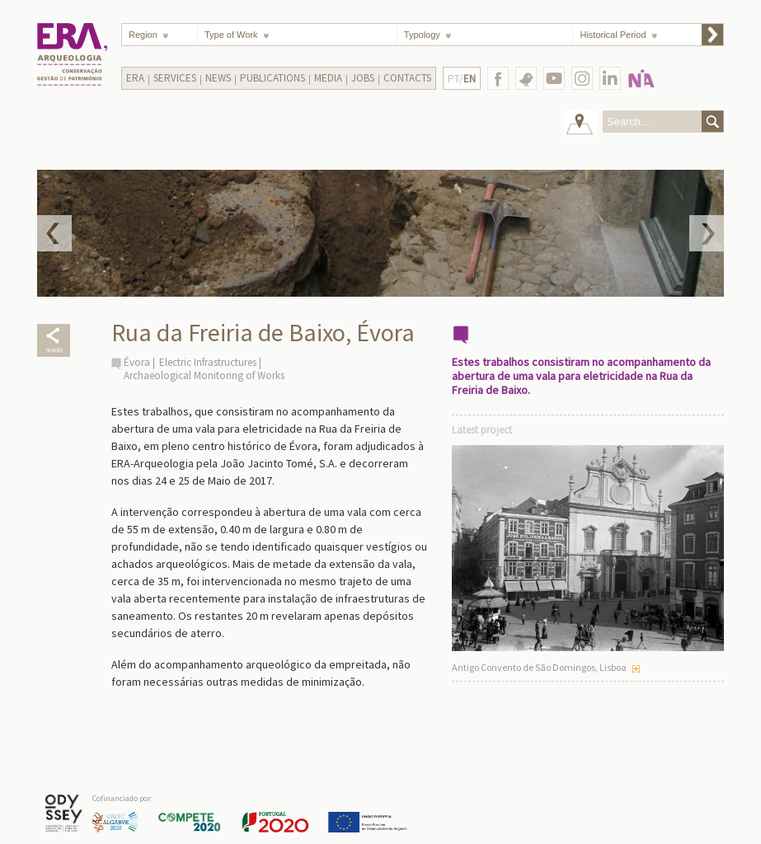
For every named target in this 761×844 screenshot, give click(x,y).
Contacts (407, 78)
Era (135, 78)
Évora (137, 362)
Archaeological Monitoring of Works (204, 375)
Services (174, 78)
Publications (272, 78)
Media (328, 78)
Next (706, 233)
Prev (54, 233)
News (218, 78)
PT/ (462, 79)
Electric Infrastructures (207, 362)
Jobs (362, 78)
